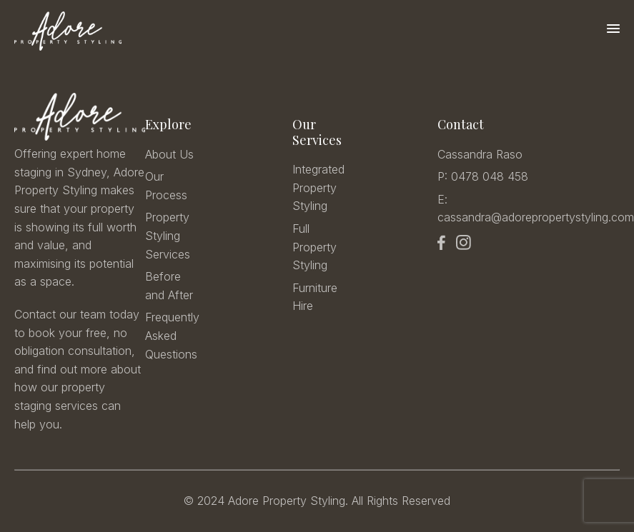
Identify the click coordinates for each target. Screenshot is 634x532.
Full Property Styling (314, 246)
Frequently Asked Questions (172, 335)
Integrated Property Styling (318, 187)
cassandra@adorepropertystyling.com (535, 217)
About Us (169, 154)
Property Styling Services (167, 235)
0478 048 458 (489, 176)
